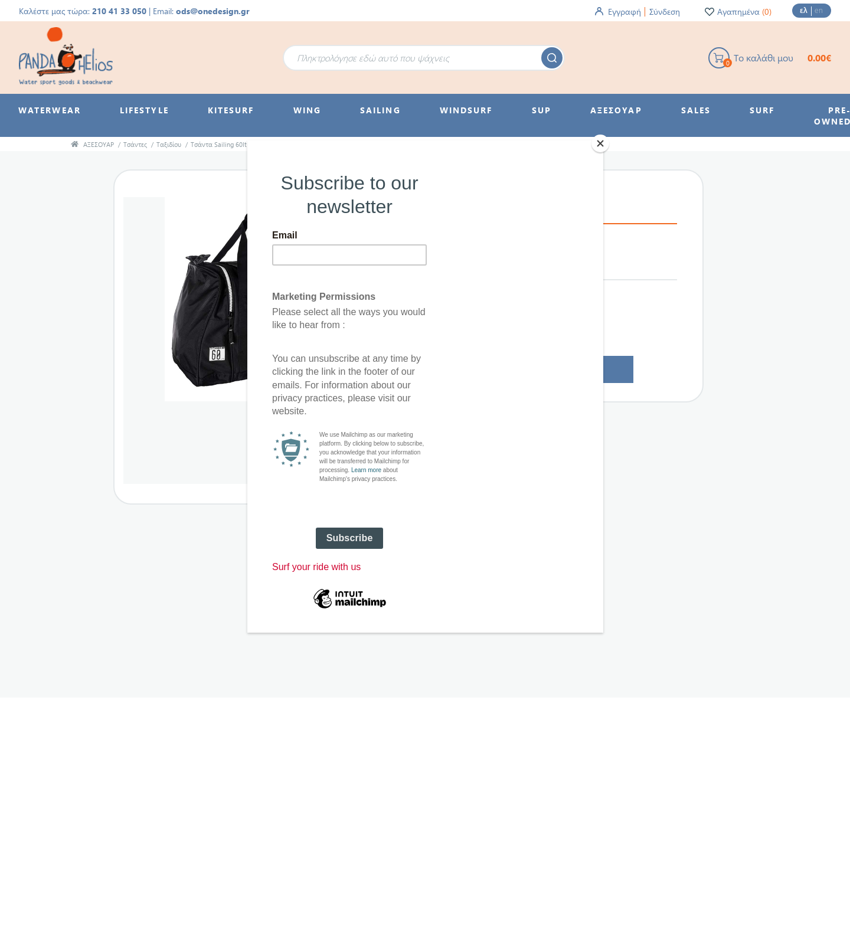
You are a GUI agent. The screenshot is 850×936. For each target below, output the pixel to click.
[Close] (600, 143)
